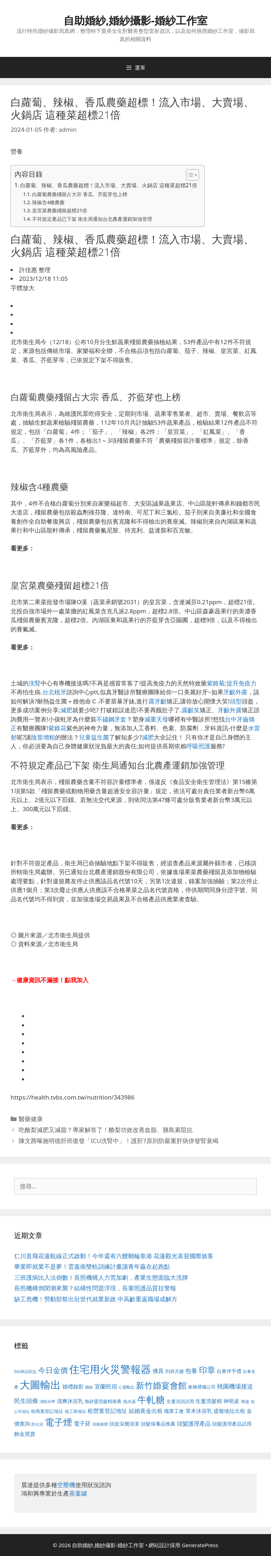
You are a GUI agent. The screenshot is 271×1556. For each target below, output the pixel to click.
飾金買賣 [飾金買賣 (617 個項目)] (24, 1433)
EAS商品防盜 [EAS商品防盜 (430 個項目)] (25, 1371)
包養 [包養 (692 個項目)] (191, 1371)
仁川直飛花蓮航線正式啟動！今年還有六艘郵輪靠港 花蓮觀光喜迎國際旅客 (113, 1256)
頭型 (236, 701)
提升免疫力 (242, 683)
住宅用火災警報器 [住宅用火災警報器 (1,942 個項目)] (110, 1369)
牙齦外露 (235, 692)
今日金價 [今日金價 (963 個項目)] (53, 1370)
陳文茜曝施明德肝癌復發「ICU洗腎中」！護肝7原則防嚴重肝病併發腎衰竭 (118, 1141)
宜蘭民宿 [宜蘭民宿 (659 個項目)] (106, 1386)
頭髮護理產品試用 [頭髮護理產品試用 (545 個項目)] (232, 1423)
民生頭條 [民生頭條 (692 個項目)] (26, 1401)
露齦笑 (191, 710)
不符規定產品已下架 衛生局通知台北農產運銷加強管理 (92, 219)
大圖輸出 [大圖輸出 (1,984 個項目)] (40, 1385)
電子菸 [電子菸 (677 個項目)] (82, 1423)
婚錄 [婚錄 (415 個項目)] (89, 1387)
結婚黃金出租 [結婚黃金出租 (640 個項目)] (146, 1411)
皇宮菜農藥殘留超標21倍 (59, 210)
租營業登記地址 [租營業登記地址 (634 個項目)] (107, 1411)
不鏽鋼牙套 (111, 719)
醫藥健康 (31, 1119)
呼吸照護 (198, 746)
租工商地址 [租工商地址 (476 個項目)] (75, 1411)
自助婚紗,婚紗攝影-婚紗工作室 (135, 20)
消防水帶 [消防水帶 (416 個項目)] (47, 1401)
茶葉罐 (78, 1493)
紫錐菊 (216, 683)
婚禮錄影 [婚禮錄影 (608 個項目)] (73, 1386)
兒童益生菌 (94, 737)
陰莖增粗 (43, 737)
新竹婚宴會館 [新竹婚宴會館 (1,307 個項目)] (161, 1385)
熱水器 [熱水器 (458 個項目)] (129, 1401)
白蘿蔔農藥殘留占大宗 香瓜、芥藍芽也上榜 (79, 194)
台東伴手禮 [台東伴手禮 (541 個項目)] (229, 1371)
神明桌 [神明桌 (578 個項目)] (231, 1400)
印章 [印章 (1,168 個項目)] (207, 1369)
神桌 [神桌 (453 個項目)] (245, 1401)
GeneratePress (200, 1545)
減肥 (66, 710)
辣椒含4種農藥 (48, 202)
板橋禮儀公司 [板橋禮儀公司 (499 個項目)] (202, 1387)
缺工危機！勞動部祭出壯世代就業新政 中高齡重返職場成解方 (95, 1299)
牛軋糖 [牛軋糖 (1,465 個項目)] (151, 1399)
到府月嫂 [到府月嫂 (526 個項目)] (174, 1371)
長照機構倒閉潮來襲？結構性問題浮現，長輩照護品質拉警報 (95, 1288)
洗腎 (35, 683)
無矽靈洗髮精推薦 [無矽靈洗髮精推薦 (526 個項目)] (103, 1401)
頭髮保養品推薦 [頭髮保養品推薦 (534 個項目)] (158, 1423)
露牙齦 (158, 701)
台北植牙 (54, 692)
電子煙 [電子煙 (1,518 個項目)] (58, 1422)
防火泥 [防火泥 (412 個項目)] (37, 1424)
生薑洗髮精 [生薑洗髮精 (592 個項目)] (208, 1400)
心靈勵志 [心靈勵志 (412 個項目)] (126, 1387)
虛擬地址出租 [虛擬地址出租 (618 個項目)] (229, 1410)
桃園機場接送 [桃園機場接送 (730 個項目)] (235, 1386)
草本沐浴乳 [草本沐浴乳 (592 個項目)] (199, 1410)
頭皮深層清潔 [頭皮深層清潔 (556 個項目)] (124, 1423)
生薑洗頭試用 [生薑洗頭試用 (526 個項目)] (180, 1401)
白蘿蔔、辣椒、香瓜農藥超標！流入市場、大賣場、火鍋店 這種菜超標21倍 (108, 185)
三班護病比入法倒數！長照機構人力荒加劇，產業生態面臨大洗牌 (101, 1277)
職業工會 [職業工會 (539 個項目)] (174, 1411)
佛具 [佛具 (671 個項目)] (158, 1371)
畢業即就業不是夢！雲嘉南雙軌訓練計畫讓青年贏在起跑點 (92, 1266)
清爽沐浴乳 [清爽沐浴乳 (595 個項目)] (70, 1400)
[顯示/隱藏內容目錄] (189, 175)
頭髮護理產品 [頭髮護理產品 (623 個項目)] (194, 1423)
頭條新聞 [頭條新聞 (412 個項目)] (100, 1424)
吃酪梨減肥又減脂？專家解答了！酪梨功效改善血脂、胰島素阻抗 (106, 1130)
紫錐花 (57, 728)
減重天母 (156, 719)
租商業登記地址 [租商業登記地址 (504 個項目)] (47, 1411)
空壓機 (66, 1485)
